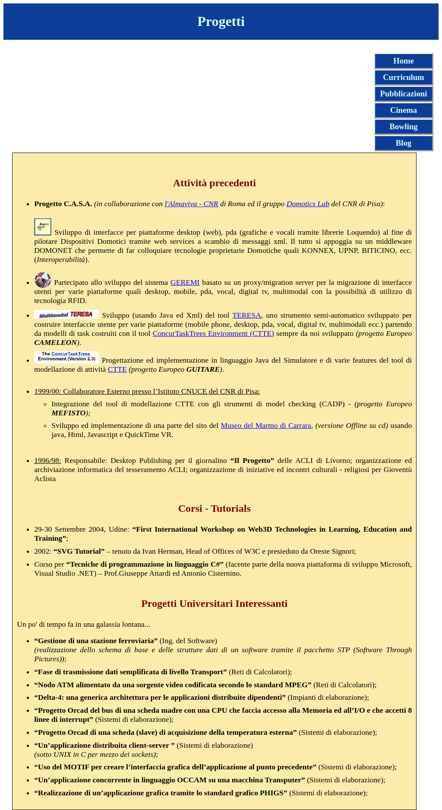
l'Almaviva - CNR (191, 203)
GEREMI (184, 282)
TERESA (246, 315)
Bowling (403, 126)
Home (403, 60)
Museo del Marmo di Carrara (266, 425)
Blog (403, 142)
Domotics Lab (308, 203)
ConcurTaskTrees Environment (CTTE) (213, 333)
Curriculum (403, 77)
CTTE (117, 369)
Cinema (403, 110)
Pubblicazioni (403, 93)
